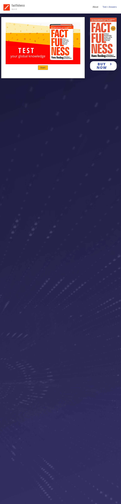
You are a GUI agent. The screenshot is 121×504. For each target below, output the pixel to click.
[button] (103, 65)
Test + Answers (109, 7)
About (95, 7)
